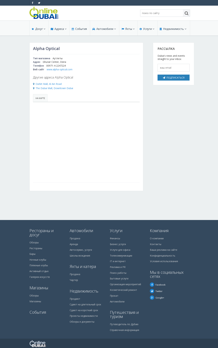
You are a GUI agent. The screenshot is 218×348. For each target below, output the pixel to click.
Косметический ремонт (123, 290)
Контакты (155, 244)
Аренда (74, 244)
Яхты (127, 29)
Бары (32, 253)
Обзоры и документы (82, 321)
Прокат (114, 295)
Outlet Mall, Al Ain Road (49, 84)
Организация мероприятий (125, 284)
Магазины (38, 287)
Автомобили (104, 29)
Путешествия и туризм (124, 314)
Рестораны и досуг (41, 232)
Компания (159, 230)
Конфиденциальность (162, 255)
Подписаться (173, 77)
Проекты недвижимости (84, 315)
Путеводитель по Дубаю (124, 324)
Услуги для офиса (120, 249)
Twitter (156, 291)
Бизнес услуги (118, 244)
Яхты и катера (83, 266)
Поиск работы (118, 272)
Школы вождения (80, 255)
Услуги (147, 29)
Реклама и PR (118, 267)
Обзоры (34, 242)
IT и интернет (118, 261)
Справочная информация (124, 330)
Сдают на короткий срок (84, 310)
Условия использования (164, 261)
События (79, 29)
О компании (157, 238)
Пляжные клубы (38, 265)
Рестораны (35, 248)
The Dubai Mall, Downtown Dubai (54, 88)
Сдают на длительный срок (85, 304)
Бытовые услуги (119, 278)
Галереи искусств (39, 277)
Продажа (75, 238)
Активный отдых (39, 271)
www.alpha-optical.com (59, 69)
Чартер (74, 280)
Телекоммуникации (121, 255)
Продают (75, 298)
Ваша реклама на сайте (163, 249)
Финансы (115, 238)
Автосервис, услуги (81, 249)
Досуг (38, 29)
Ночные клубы (37, 259)
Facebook (158, 284)
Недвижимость (173, 29)
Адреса (58, 29)
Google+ (157, 297)
